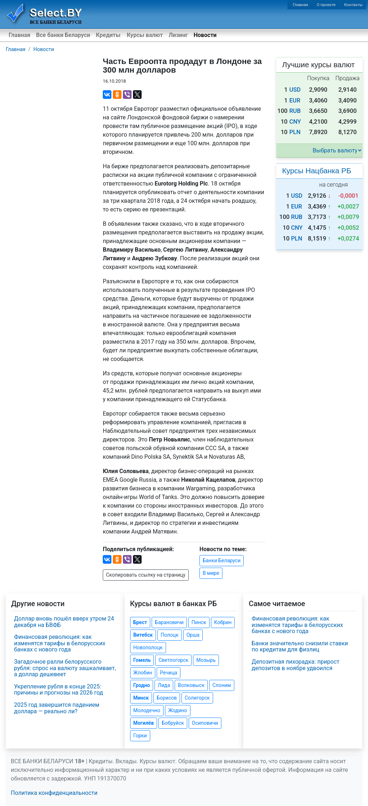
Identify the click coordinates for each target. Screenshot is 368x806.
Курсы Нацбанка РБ (316, 170)
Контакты (353, 5)
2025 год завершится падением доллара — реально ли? (56, 708)
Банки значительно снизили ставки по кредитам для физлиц (300, 646)
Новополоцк (148, 647)
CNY (295, 121)
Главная (300, 5)
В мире (211, 573)
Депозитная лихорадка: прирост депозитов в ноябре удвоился (295, 665)
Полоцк (170, 635)
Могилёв (143, 723)
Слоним (221, 685)
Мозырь (206, 660)
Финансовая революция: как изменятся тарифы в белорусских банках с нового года (59, 643)
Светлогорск (173, 660)
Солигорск (197, 698)
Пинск (199, 622)
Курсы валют (145, 35)
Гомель (142, 660)
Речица (168, 673)
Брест (140, 622)
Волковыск (191, 685)
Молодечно (146, 710)
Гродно (141, 685)
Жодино (177, 710)
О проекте (326, 5)
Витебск (143, 635)
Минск (141, 698)
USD (295, 89)
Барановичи (169, 622)
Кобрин (222, 622)
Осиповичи (205, 723)
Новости (205, 35)
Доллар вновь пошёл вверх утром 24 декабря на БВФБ (64, 621)
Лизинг (178, 35)
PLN (294, 132)
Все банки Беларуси (63, 35)
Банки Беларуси (221, 560)
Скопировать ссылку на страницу (145, 575)
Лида (164, 685)
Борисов (167, 698)
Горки (140, 735)
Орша (193, 635)
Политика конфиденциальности (54, 792)
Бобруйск (173, 723)
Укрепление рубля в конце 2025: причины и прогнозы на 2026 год (58, 689)
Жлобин (142, 673)
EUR (294, 100)
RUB (295, 110)
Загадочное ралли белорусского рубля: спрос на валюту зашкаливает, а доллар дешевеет (65, 668)
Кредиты (108, 35)
